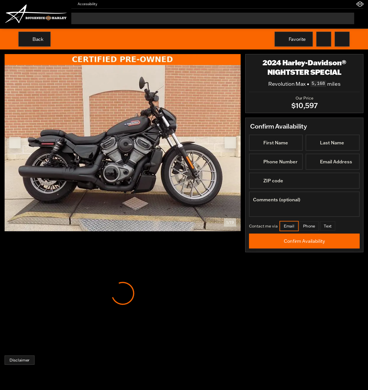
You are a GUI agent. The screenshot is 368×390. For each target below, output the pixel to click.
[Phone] (309, 226)
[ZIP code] (304, 181)
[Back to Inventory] (34, 39)
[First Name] (276, 143)
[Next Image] (230, 142)
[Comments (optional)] (304, 204)
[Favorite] (294, 39)
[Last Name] (333, 143)
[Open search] (358, 18)
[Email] (289, 226)
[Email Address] (333, 162)
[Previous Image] (15, 142)
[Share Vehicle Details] (342, 39)
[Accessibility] (84, 4)
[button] (109, 4)
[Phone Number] (276, 162)
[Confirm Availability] (304, 241)
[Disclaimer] (19, 360)
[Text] (328, 226)
